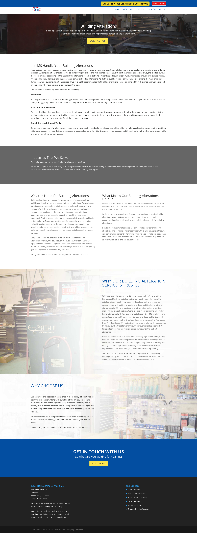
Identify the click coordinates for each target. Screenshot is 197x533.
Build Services (134, 489)
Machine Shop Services (137, 497)
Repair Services (134, 505)
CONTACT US (98, 40)
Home (116, 9)
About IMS (127, 9)
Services (140, 9)
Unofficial (79, 529)
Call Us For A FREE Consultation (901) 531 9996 (125, 4)
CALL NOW (98, 463)
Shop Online (159, 3)
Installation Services (136, 493)
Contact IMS (155, 9)
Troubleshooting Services (138, 509)
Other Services (134, 501)
